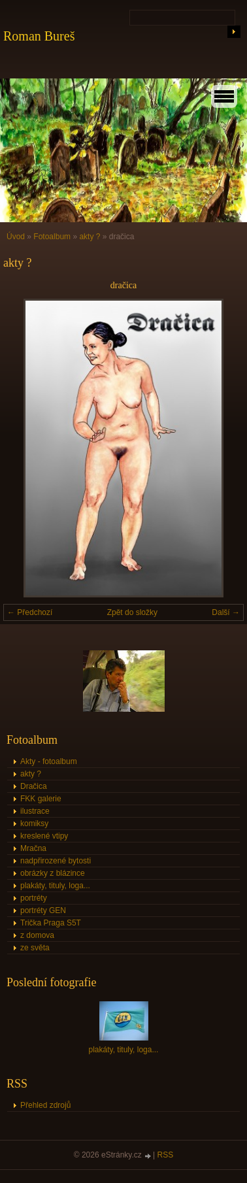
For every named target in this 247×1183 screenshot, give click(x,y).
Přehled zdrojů (45, 1105)
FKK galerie (40, 798)
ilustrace (35, 811)
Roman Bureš (38, 36)
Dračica (33, 786)
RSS (165, 1154)
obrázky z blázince (52, 873)
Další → (226, 612)
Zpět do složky (132, 612)
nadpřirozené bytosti (55, 860)
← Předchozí (29, 612)
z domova (37, 935)
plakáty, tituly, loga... (55, 885)
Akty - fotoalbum (48, 761)
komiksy (34, 823)
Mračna (33, 848)
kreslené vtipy (44, 836)
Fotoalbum (52, 236)
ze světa (35, 947)
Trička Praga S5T (50, 922)
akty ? (89, 236)
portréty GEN (43, 910)
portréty (33, 898)
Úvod (16, 236)
